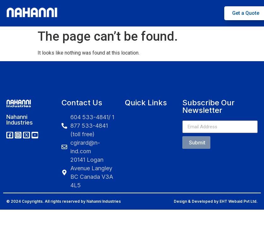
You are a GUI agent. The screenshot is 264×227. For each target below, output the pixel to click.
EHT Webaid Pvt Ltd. (239, 201)
